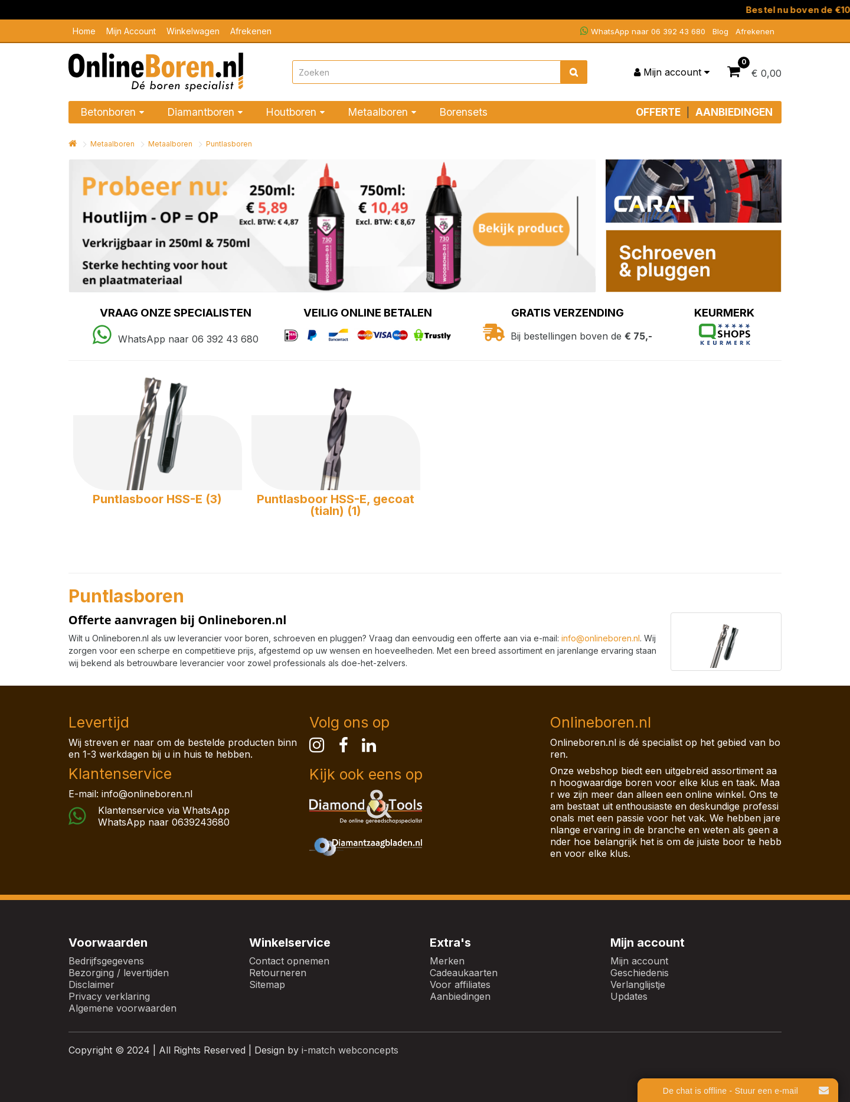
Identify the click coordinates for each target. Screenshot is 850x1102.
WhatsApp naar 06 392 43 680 (642, 31)
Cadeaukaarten (464, 973)
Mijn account (639, 961)
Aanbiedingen (460, 996)
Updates (629, 996)
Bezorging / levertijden (118, 973)
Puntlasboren (229, 143)
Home (84, 31)
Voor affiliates (460, 984)
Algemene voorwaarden (122, 1008)
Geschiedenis (639, 973)
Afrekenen (251, 31)
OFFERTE (658, 112)
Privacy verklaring (109, 996)
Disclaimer (91, 984)
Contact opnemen (289, 961)
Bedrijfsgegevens (106, 961)
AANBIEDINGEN (734, 112)
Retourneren (277, 973)
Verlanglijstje (637, 984)
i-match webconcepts (350, 1050)
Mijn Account (131, 31)
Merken (447, 961)
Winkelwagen (193, 31)
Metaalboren (112, 143)
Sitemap (267, 984)
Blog (720, 31)
